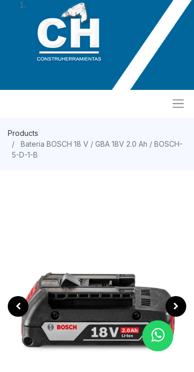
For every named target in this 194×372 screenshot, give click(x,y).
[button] (18, 306)
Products (23, 133)
